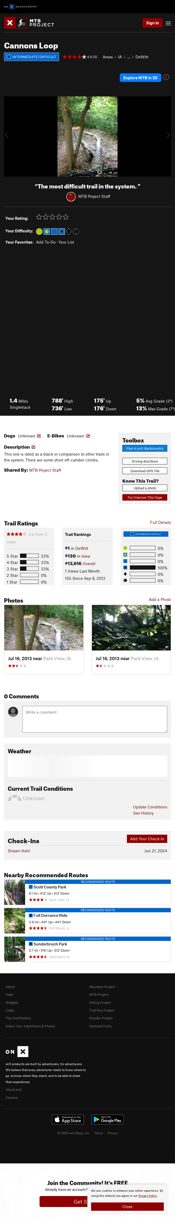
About (10, 987)
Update (150, 806)
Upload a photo (145, 488)
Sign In (152, 22)
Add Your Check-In (147, 838)
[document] (127, 1199)
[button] (9, 136)
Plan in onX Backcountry (144, 448)
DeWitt (141, 56)
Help (9, 994)
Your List (66, 242)
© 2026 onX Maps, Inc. (73, 1133)
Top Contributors (18, 1018)
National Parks (100, 1026)
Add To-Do (46, 242)
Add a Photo (160, 599)
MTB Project (98, 994)
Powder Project (100, 1018)
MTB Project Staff (94, 196)
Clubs (10, 1010)
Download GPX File (145, 471)
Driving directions (145, 461)
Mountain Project (102, 987)
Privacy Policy (147, 1196)
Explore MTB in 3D (140, 77)
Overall (89, 563)
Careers (12, 1097)
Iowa (85, 556)
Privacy (113, 1133)
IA (120, 56)
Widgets (12, 1002)
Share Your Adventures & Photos (30, 1026)
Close (127, 1206)
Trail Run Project (101, 1010)
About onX (14, 1089)
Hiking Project (100, 1002)
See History (143, 813)
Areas (108, 56)
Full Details (160, 522)
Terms (99, 1133)
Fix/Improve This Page (145, 497)
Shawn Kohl (19, 850)
